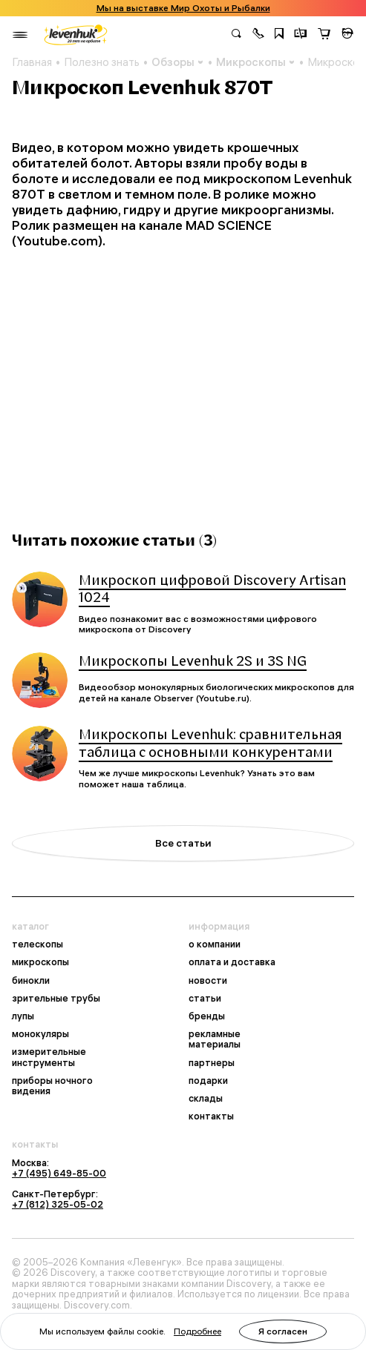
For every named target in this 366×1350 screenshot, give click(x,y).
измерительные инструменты (49, 1056)
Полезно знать (102, 62)
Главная (32, 62)
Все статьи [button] (183, 843)
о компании (215, 944)
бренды (207, 1015)
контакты (211, 1116)
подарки (208, 1080)
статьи (205, 998)
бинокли (31, 980)
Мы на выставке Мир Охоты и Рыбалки (183, 8)
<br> (183, 381)
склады (206, 1098)
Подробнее (197, 1331)
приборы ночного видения (52, 1085)
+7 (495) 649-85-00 (59, 1173)
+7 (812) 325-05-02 (57, 1204)
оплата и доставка (232, 961)
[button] (258, 35)
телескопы (37, 944)
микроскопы (40, 961)
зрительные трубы (56, 998)
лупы (23, 1015)
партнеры (212, 1062)
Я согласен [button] (282, 1331)
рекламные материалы (215, 1038)
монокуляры (40, 1033)
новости (208, 980)
